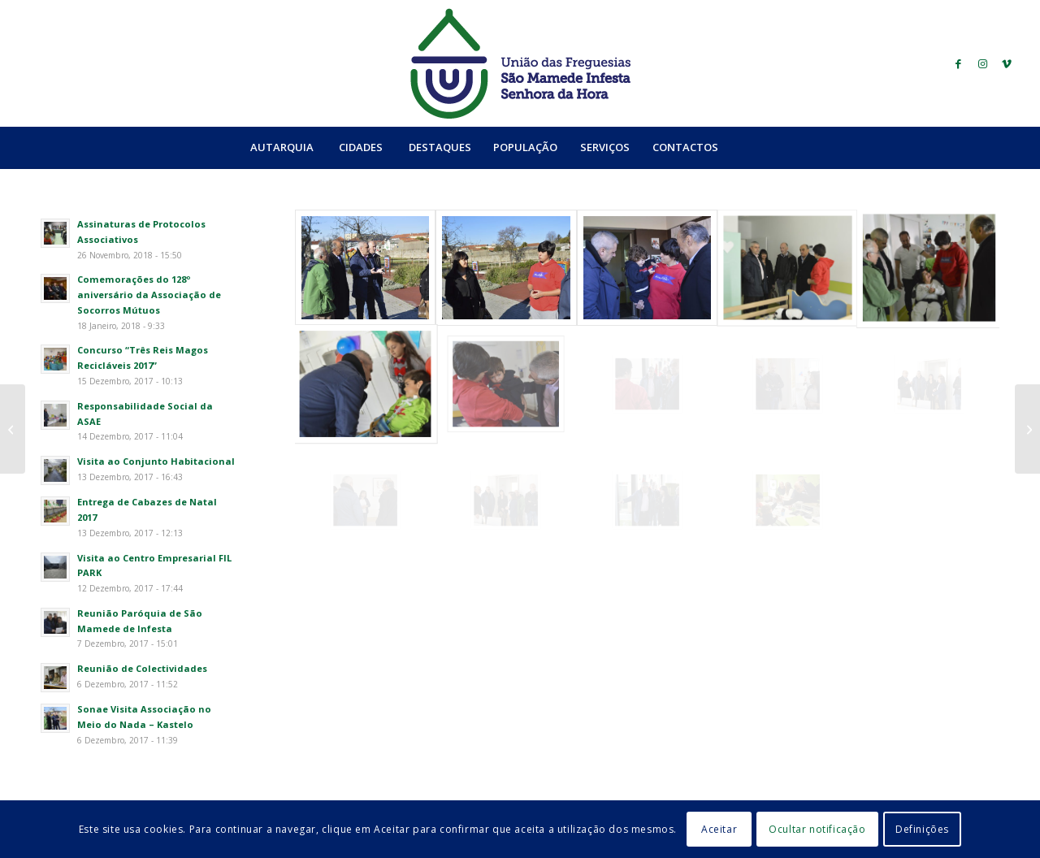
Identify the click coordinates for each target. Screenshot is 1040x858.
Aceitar (719, 829)
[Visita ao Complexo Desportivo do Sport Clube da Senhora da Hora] (12, 429)
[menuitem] (281, 147)
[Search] (764, 147)
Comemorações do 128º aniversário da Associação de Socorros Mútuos (149, 294)
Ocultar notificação (817, 829)
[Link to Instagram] (982, 63)
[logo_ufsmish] (520, 63)
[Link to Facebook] (958, 63)
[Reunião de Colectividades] (1027, 429)
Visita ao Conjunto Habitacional (156, 461)
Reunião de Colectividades (142, 668)
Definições (922, 829)
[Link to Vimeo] (1006, 63)
